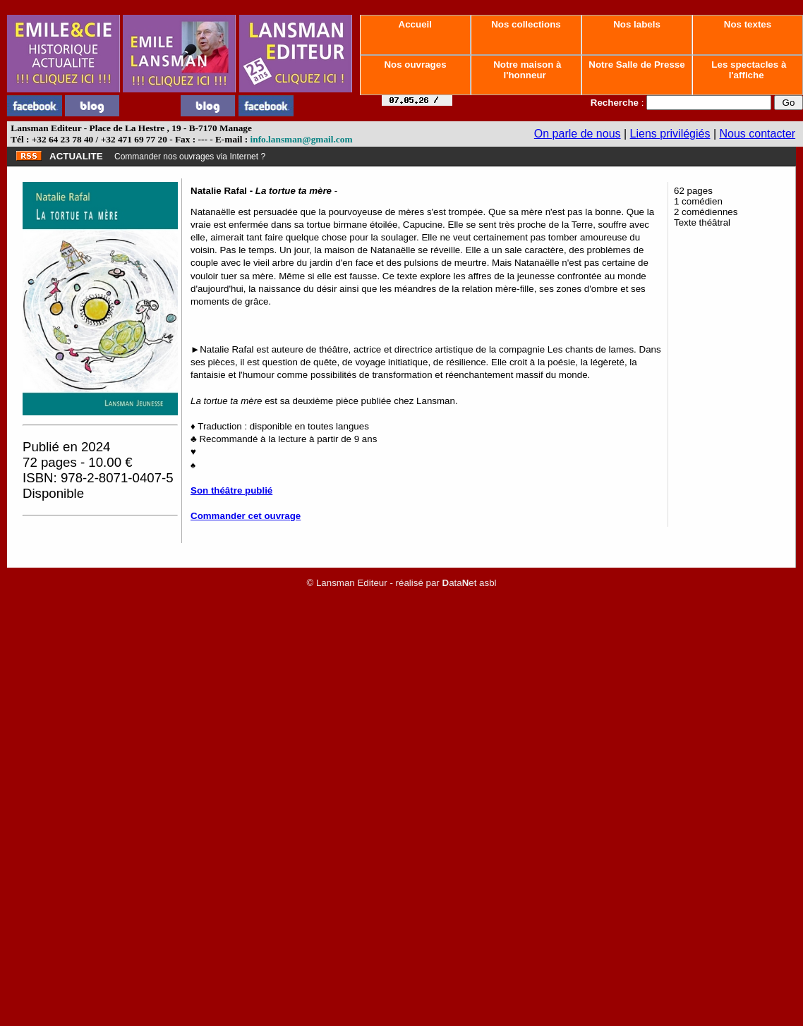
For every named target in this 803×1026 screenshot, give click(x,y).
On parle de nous (577, 134)
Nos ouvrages (415, 64)
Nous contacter (758, 134)
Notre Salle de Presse (637, 64)
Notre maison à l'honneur (526, 69)
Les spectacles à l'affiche (748, 69)
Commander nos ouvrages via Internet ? (189, 156)
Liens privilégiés (670, 134)
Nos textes (747, 24)
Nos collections (526, 24)
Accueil (415, 24)
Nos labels (636, 24)
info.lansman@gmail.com (301, 139)
